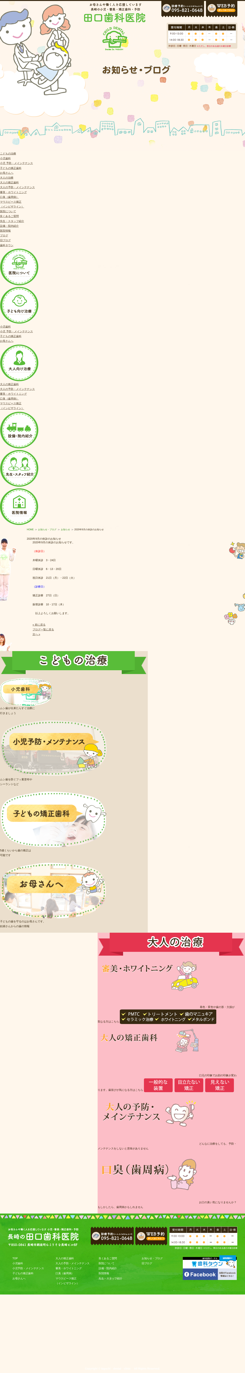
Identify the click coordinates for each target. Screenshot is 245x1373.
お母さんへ (6, 172)
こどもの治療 (8, 153)
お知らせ (65, 529)
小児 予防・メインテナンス (16, 163)
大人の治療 (6, 177)
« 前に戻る (39, 624)
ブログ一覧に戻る (43, 629)
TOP (15, 1258)
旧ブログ (5, 240)
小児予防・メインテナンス (28, 1268)
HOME (30, 529)
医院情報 (5, 230)
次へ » (36, 634)
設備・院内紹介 (9, 225)
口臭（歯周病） (9, 197)
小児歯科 (5, 158)
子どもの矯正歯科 (10, 168)
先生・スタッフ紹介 (12, 221)
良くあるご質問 (9, 216)
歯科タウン (6, 245)
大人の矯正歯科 (9, 182)
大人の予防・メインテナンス (17, 187)
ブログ (4, 235)
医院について (8, 211)
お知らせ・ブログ (47, 529)
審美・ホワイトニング (13, 192)
